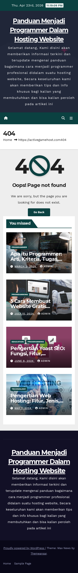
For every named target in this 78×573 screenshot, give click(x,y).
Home (7, 140)
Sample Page (22, 563)
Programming (20, 294)
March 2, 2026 (26, 266)
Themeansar (39, 553)
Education (18, 342)
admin (46, 266)
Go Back (39, 212)
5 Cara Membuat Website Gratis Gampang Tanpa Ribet (38, 306)
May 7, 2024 (23, 408)
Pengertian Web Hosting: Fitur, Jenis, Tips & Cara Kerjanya (35, 401)
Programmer (19, 247)
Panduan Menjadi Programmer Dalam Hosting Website (39, 30)
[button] (63, 118)
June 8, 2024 (25, 360)
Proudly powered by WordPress (24, 548)
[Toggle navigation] (71, 118)
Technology (19, 389)
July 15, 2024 (25, 313)
